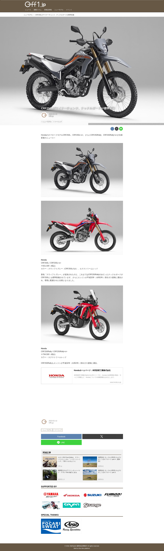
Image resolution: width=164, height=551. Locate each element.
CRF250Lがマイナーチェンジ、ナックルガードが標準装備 (78, 108)
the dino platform (84, 548)
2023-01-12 (53, 114)
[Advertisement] (58, 400)
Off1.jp (51, 116)
